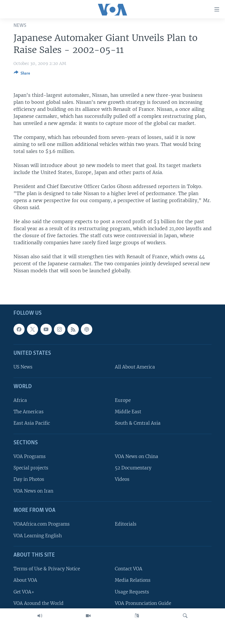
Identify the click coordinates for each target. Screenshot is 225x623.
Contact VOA (128, 569)
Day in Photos (28, 479)
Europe (123, 400)
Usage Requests (132, 592)
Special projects (30, 468)
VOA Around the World (38, 603)
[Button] (22, 74)
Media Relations (133, 580)
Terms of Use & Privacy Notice (46, 569)
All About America (135, 367)
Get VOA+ (23, 592)
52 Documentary (133, 468)
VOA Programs (29, 456)
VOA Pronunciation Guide (143, 603)
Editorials (126, 524)
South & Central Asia (138, 423)
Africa (20, 400)
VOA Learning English (37, 535)
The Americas (28, 412)
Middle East (128, 412)
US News (23, 367)
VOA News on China (136, 456)
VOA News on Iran (33, 491)
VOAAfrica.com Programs (41, 524)
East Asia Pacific (31, 423)
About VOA (25, 580)
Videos (122, 479)
